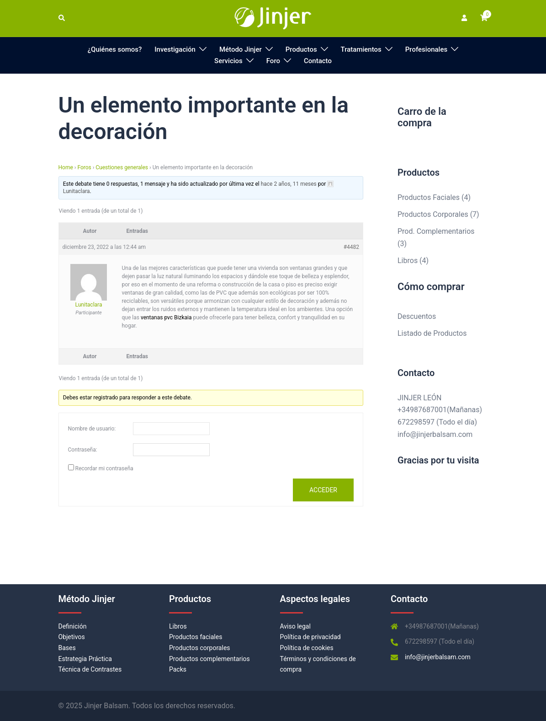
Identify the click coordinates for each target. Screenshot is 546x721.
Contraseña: (82, 450)
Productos (301, 49)
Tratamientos (361, 49)
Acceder (323, 490)
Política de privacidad (310, 636)
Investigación (175, 49)
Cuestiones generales (121, 167)
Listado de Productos (432, 333)
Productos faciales (195, 636)
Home (65, 167)
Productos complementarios (209, 658)
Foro (273, 61)
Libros (178, 626)
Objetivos (71, 636)
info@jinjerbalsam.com (435, 434)
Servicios (228, 61)
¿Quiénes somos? (115, 49)
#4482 (351, 247)
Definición (72, 626)
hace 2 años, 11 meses (289, 184)
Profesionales (426, 49)
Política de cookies (307, 647)
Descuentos (417, 316)
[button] (62, 18)
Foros (84, 167)
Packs (177, 669)
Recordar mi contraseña (104, 468)
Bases (67, 647)
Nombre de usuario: (92, 428)
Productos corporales (199, 647)
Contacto (318, 61)
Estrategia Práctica (85, 658)
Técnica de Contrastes (90, 669)
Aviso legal (295, 626)
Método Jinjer (240, 49)
